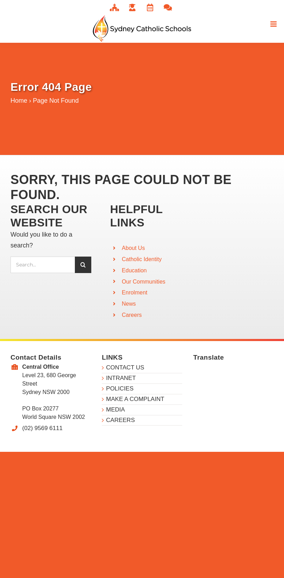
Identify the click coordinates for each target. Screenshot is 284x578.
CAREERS (120, 420)
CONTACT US (125, 367)
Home (18, 100)
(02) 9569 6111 (42, 428)
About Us (133, 248)
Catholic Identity (142, 259)
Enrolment (134, 292)
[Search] (83, 265)
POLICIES (119, 388)
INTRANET (121, 378)
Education (134, 270)
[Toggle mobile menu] (274, 24)
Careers (132, 315)
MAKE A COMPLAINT (135, 399)
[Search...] (42, 265)
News (129, 304)
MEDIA (115, 409)
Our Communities (143, 282)
